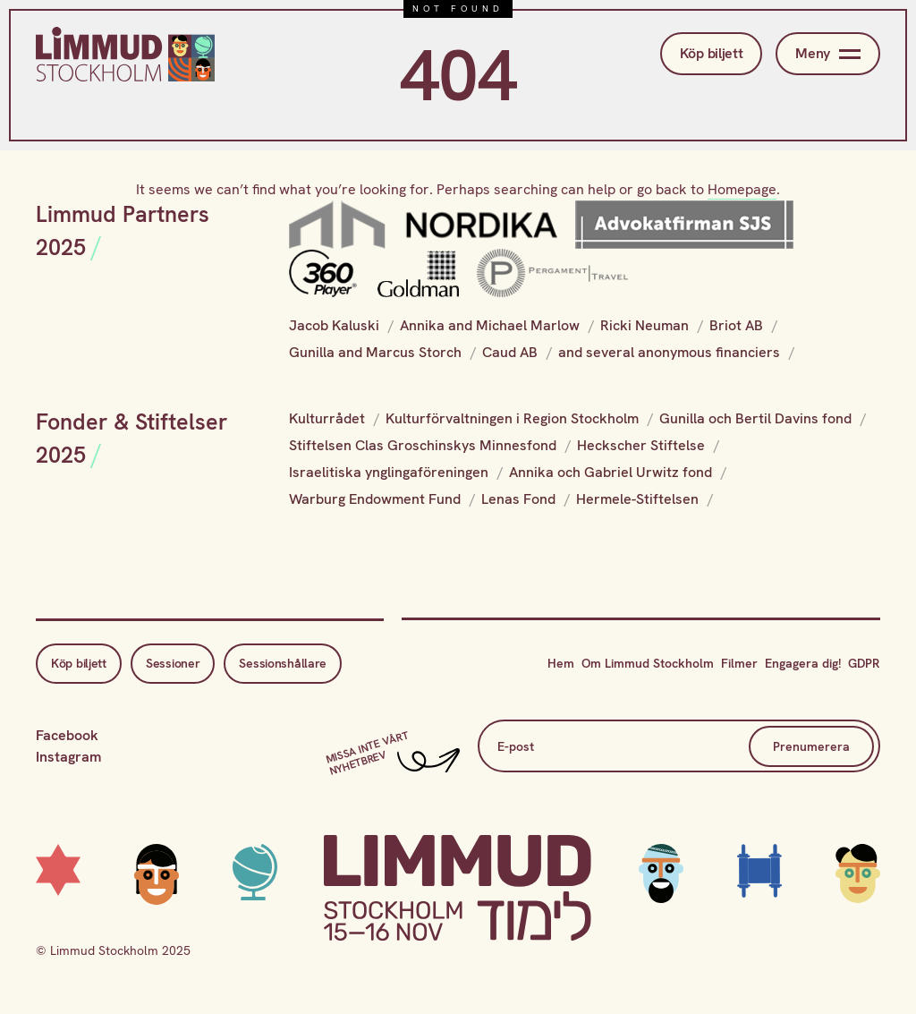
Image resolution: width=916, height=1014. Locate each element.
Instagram (68, 756)
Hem (560, 663)
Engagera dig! (803, 663)
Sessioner (172, 663)
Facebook (67, 735)
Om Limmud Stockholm (647, 663)
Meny (828, 53)
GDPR (864, 663)
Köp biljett (711, 53)
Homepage (742, 189)
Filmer (739, 663)
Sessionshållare (283, 663)
